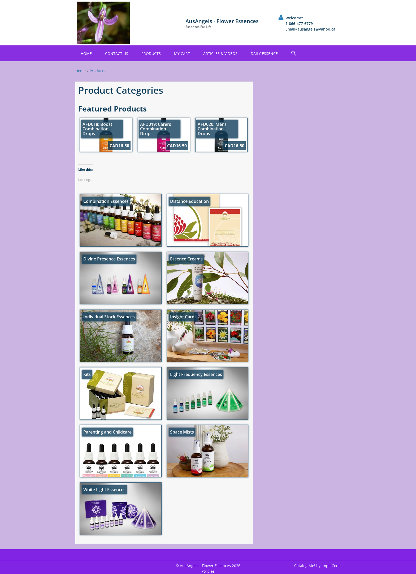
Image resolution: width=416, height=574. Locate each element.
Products (151, 53)
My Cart (182, 53)
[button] (294, 53)
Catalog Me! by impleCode (317, 565)
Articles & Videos (220, 53)
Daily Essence (264, 53)
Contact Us (116, 53)
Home (86, 53)
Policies (208, 571)
